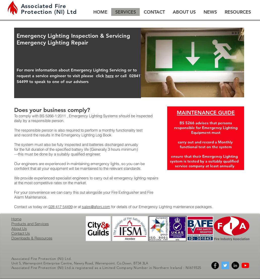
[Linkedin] (235, 265)
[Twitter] (225, 265)
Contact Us (20, 233)
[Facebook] (215, 265)
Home (16, 219)
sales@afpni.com (96, 206)
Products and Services (30, 223)
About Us (19, 228)
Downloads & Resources (31, 238)
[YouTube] (245, 265)
